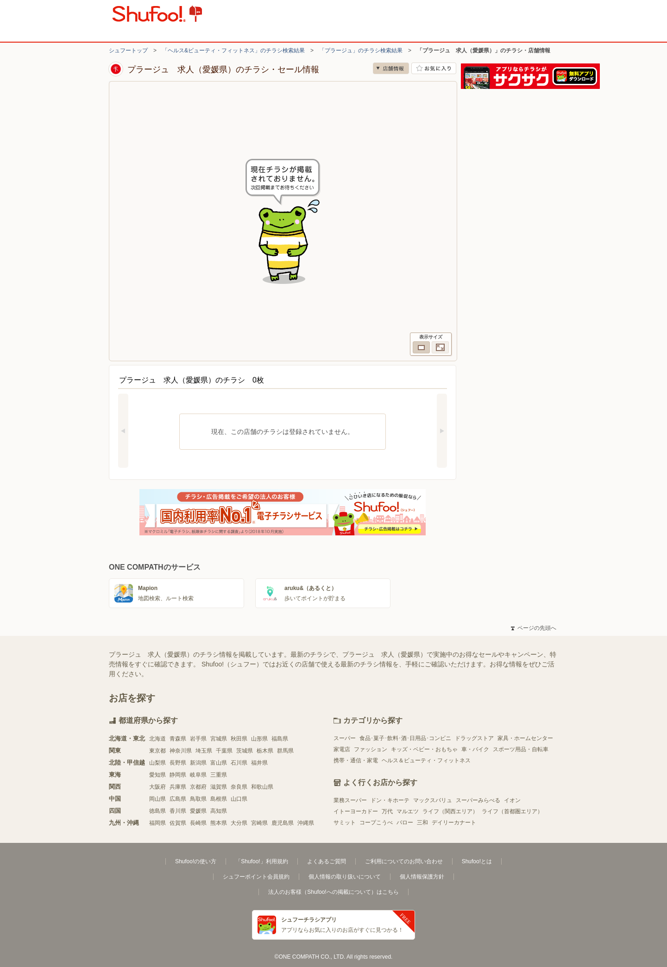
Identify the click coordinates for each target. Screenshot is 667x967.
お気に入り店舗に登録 (433, 68)
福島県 (279, 738)
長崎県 (198, 823)
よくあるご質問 (326, 861)
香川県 (178, 811)
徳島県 (157, 811)
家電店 (342, 749)
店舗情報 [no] (391, 68)
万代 (387, 811)
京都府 (198, 787)
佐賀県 (178, 823)
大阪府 (157, 787)
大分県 (239, 823)
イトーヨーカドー (356, 811)
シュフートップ (128, 50)
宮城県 (218, 738)
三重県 (218, 775)
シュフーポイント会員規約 (256, 876)
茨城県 (244, 750)
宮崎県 (259, 823)
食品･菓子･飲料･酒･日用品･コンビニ (405, 738)
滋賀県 (218, 787)
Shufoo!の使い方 (195, 861)
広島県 (178, 799)
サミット (345, 822)
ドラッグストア (474, 738)
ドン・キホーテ (390, 800)
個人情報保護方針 (422, 876)
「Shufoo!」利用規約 (261, 861)
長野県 (178, 763)
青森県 (178, 738)
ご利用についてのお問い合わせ (404, 861)
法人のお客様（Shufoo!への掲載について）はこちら (333, 892)
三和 (422, 822)
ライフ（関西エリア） (450, 811)
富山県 (218, 763)
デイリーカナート (454, 822)
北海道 (157, 738)
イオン (512, 800)
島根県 (218, 799)
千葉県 (224, 750)
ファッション (370, 749)
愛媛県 (198, 811)
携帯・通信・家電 (356, 760)
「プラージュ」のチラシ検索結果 (361, 50)
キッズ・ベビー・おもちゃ (424, 749)
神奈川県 (181, 750)
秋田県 (239, 738)
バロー (404, 822)
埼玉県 (203, 750)
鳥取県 (198, 799)
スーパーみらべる (478, 800)
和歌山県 (262, 787)
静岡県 (178, 775)
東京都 (157, 750)
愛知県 (157, 775)
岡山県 (157, 799)
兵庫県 (178, 787)
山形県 (259, 738)
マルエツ (407, 811)
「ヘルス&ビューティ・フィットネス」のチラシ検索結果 (233, 50)
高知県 (218, 811)
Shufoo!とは (477, 861)
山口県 (239, 799)
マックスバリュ (432, 800)
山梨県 (157, 763)
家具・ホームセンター (525, 738)
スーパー (345, 738)
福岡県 (157, 823)
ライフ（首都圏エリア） (512, 811)
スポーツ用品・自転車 (520, 749)
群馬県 (285, 750)
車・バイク (475, 749)
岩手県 (198, 738)
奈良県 (239, 787)
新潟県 (198, 763)
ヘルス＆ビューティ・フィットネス (426, 760)
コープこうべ (376, 822)
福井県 (259, 763)
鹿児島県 (282, 823)
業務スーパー (350, 800)
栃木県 (265, 750)
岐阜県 (198, 775)
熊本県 (218, 823)
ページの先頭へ (533, 628)
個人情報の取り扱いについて (344, 876)
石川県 (239, 763)
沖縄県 (305, 823)
